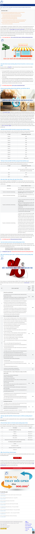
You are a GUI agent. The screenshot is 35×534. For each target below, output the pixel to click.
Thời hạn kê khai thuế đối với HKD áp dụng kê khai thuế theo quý (11, 16)
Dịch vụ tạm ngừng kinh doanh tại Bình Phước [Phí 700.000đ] (9, 503)
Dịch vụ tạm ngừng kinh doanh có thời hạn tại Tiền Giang (8, 515)
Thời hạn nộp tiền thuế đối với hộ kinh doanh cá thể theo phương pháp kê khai (13, 21)
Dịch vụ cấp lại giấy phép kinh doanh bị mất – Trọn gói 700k (8, 497)
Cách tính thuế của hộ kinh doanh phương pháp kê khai (9, 18)
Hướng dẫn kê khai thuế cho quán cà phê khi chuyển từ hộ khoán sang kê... (11, 494)
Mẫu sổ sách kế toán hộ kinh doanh (7, 23)
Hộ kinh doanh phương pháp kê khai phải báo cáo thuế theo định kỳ (11, 13)
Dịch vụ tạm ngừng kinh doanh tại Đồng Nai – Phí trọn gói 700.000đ (10, 509)
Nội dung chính (5, 10)
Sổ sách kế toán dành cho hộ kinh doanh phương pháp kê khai (10, 22)
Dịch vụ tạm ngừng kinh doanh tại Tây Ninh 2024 (7, 500)
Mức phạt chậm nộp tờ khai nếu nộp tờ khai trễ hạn (9, 17)
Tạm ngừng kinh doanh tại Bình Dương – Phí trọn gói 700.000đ (9, 506)
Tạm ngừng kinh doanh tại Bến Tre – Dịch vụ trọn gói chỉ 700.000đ (9, 512)
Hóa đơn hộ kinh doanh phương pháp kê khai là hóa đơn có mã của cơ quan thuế (13, 12)
